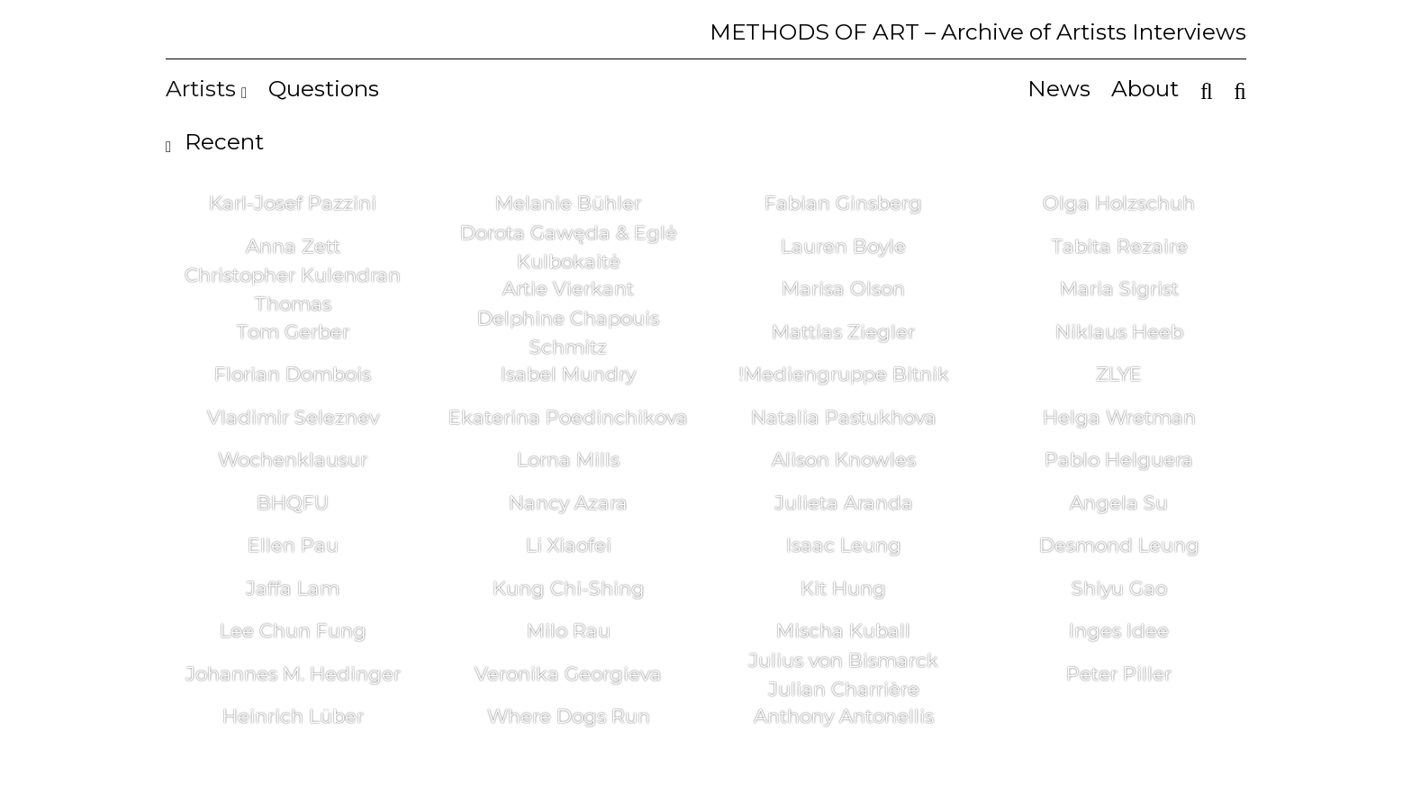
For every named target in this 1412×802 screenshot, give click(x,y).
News (1059, 88)
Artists (206, 88)
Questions (323, 88)
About (1145, 88)
